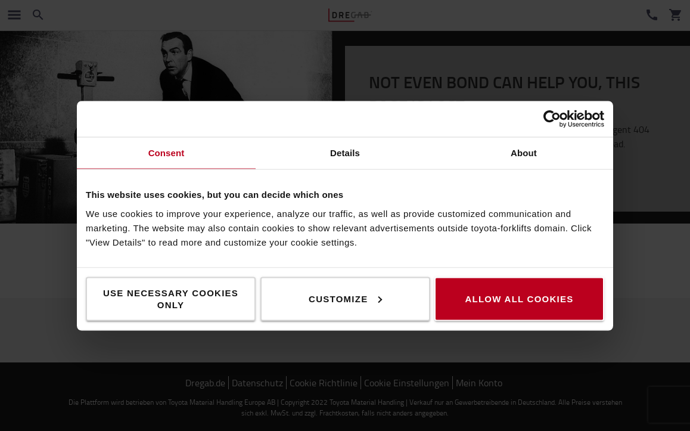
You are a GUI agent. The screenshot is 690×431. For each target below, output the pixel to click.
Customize (345, 298)
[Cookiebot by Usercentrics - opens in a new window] (552, 119)
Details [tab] (345, 152)
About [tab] (524, 152)
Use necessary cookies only (170, 298)
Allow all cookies (519, 298)
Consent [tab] (166, 152)
